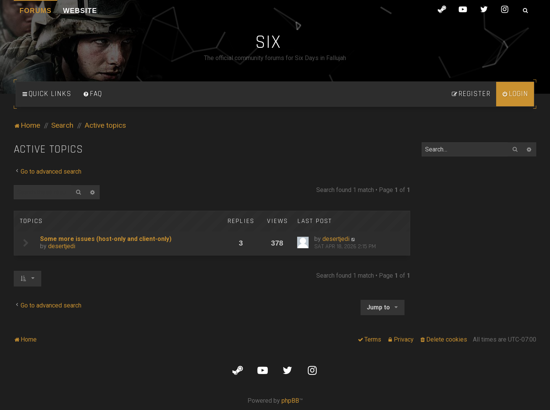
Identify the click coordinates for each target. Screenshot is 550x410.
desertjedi (61, 246)
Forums (35, 11)
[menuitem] (92, 94)
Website (80, 11)
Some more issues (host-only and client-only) (105, 238)
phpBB (290, 400)
